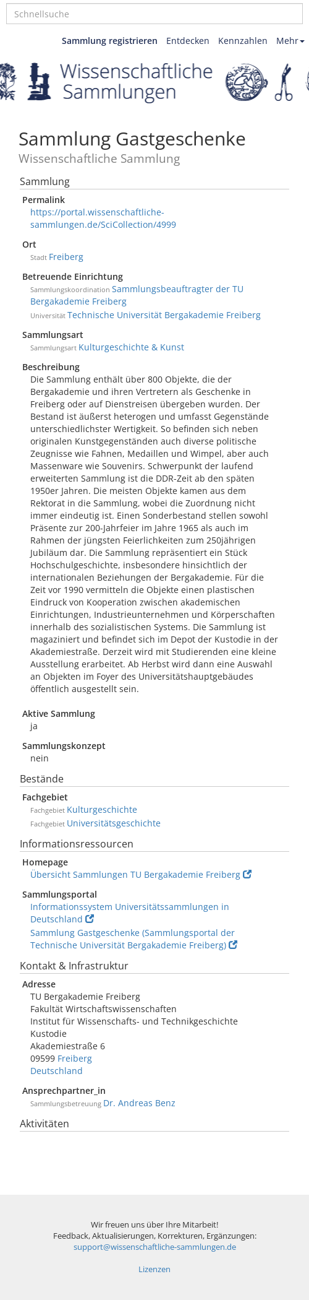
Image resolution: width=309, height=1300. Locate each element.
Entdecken (188, 40)
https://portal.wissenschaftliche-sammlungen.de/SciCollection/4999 (103, 218)
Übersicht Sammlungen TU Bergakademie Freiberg (141, 874)
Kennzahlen (243, 40)
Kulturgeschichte (102, 809)
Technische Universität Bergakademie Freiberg (164, 315)
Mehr (290, 40)
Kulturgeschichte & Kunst (131, 347)
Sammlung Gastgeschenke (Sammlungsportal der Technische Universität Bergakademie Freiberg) (133, 939)
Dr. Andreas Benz (139, 1103)
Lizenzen (154, 1269)
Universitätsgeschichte (114, 823)
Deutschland (56, 1071)
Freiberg (66, 256)
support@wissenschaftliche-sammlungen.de (155, 1247)
